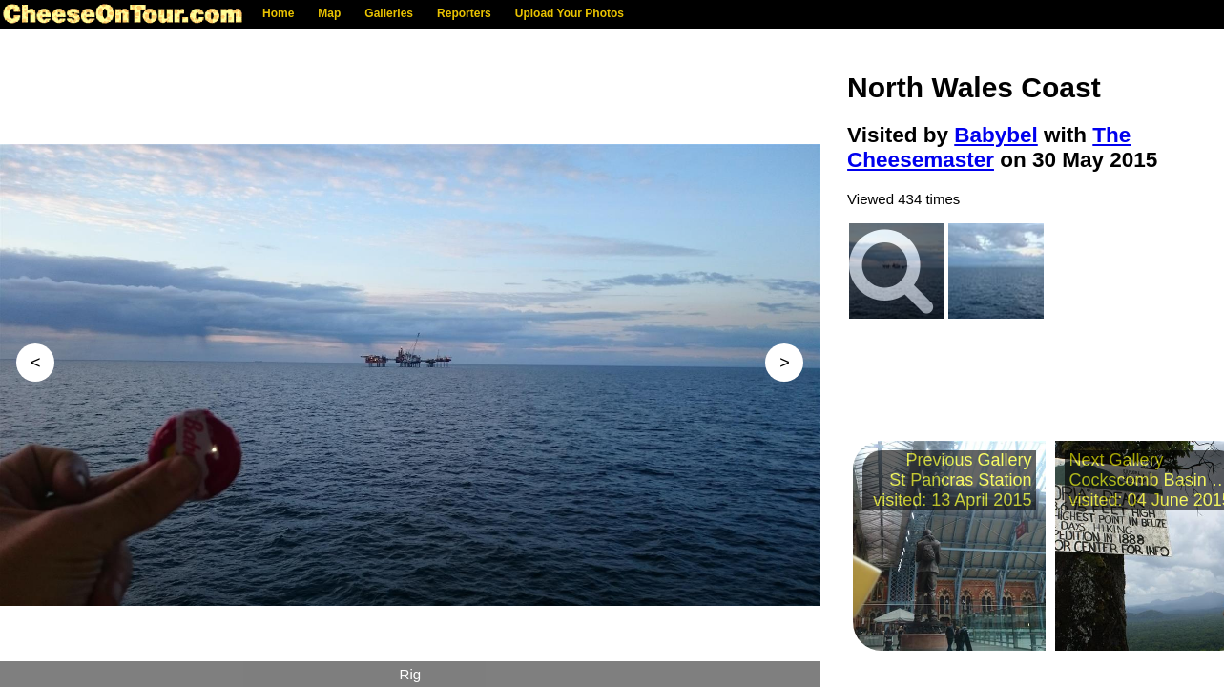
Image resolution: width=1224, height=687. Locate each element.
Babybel (996, 135)
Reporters (464, 13)
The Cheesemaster (989, 147)
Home (278, 13)
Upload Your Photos (569, 13)
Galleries (388, 13)
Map (329, 13)
